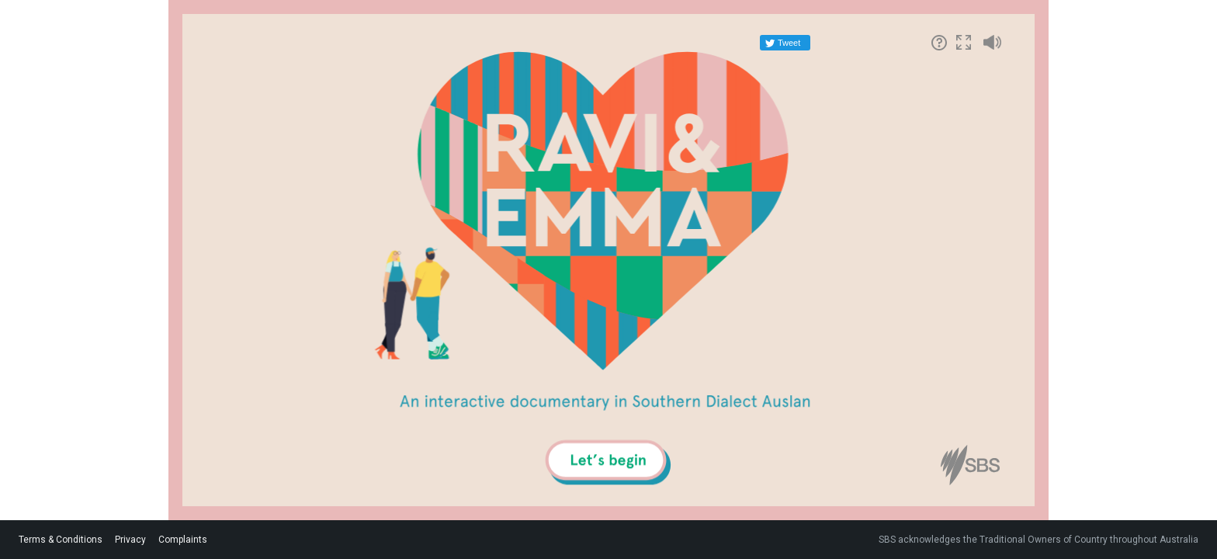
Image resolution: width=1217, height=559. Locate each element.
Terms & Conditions (60, 539)
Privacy (130, 539)
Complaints (182, 539)
